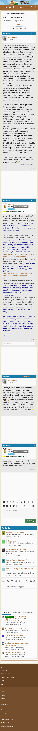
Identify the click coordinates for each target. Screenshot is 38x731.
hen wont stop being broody (16, 549)
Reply (33, 168)
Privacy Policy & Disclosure (9, 677)
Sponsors (4, 710)
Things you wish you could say (15, 628)
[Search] (35, 7)
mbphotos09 (7, 21)
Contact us (4, 670)
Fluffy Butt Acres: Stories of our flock (17, 652)
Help (2, 680)
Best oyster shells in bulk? (14, 635)
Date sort (15, 28)
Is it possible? (11, 541)
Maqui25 (9, 573)
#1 (34, 33)
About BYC (4, 704)
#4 (34, 445)
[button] (4, 502)
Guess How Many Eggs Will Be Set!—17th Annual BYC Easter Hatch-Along (15, 619)
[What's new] (32, 7)
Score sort (23, 28)
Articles (3, 698)
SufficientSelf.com (6, 723)
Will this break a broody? (15, 532)
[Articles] (13, 7)
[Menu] (2, 7)
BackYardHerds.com (7, 719)
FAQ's (3, 695)
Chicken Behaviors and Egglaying (23, 534)
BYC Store (4, 713)
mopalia (8, 534)
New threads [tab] (16, 612)
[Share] (32, 33)
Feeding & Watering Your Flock (15, 639)
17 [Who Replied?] (12, 564)
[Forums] (9, 7)
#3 (34, 376)
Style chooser (6, 667)
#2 (34, 200)
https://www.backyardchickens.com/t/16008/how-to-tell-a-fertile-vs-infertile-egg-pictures (19, 276)
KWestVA (9, 562)
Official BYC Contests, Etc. (13, 625)
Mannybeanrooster (12, 551)
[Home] (6, 7)
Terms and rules (5, 674)
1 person (8, 343)
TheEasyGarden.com (7, 726)
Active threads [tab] (27, 612)
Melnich (8, 543)
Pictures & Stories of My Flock (14, 649)
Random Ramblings (11, 632)
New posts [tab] (6, 612)
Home (3, 692)
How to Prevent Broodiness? (16, 560)
